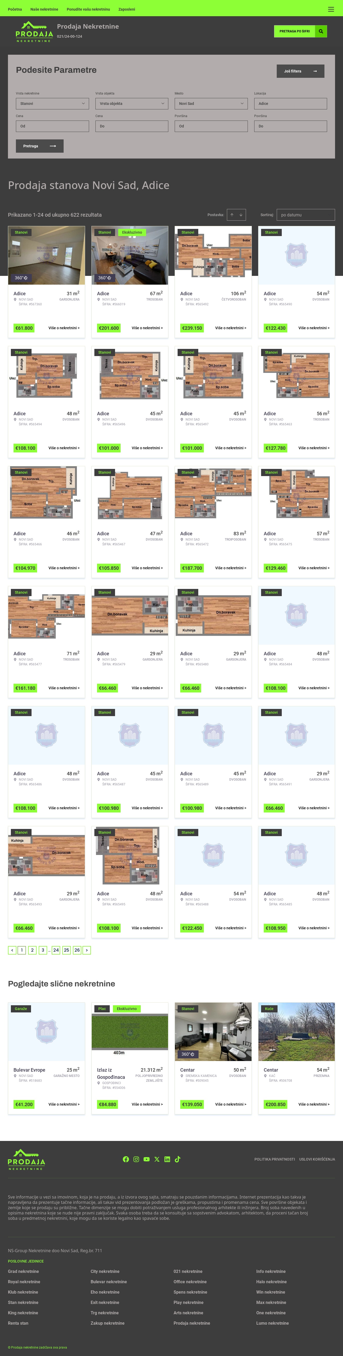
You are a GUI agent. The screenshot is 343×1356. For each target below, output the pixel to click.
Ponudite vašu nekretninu (88, 9)
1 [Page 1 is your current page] (22, 948)
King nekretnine (23, 1311)
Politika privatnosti (274, 1157)
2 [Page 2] (32, 948)
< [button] (12, 948)
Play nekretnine (189, 1300)
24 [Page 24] (56, 948)
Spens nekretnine (190, 1290)
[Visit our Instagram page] (136, 1157)
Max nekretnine (271, 1300)
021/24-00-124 (69, 36)
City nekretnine (105, 1269)
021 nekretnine (188, 1269)
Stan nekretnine (23, 1300)
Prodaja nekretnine (192, 1321)
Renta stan (18, 1321)
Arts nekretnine (188, 1311)
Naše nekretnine (44, 9)
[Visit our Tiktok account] (177, 1157)
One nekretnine (271, 1311)
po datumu (291, 213)
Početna (15, 9)
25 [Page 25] (66, 948)
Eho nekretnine (105, 1290)
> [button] (86, 948)
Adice (263, 102)
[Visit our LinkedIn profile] (167, 1157)
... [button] (49, 948)
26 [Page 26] (77, 948)
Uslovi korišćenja (317, 1157)
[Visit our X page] (157, 1157)
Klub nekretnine (23, 1290)
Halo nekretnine (271, 1279)
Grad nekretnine (23, 1269)
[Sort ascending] (232, 213)
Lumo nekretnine (272, 1321)
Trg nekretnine (105, 1311)
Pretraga (39, 144)
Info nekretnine (271, 1269)
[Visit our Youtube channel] (146, 1157)
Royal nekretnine (24, 1279)
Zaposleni (126, 9)
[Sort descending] (241, 213)
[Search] (321, 31)
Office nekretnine (190, 1279)
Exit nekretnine (105, 1300)
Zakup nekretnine (108, 1321)
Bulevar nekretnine (109, 1279)
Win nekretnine (270, 1290)
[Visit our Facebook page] (126, 1157)
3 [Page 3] (43, 948)
